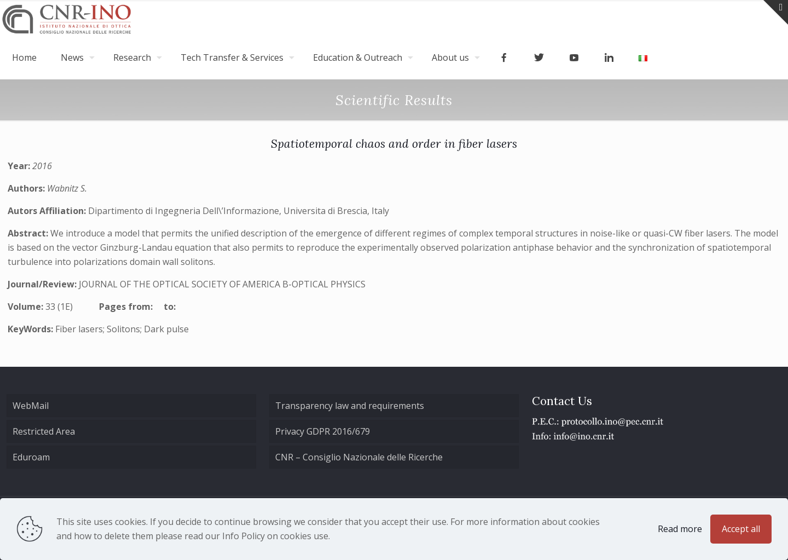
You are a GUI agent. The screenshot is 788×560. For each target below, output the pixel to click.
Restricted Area (44, 431)
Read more (680, 529)
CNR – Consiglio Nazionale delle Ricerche (359, 457)
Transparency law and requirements (349, 406)
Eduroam (31, 457)
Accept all (741, 529)
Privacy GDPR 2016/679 (322, 431)
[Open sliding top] (775, 12)
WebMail (31, 406)
